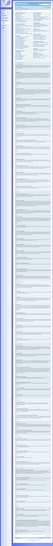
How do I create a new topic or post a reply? (22, 36)
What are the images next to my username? (22, 30)
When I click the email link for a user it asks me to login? (23, 33)
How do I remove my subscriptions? (38, 46)
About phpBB (39, 510)
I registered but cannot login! (19, 16)
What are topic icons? (18, 59)
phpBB (30, 161)
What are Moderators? (36, 14)
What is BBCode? (18, 51)
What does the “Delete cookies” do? (20, 21)
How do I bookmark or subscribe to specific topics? (41, 44)
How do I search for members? (38, 38)
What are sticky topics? (18, 57)
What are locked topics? (19, 58)
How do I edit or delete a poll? (19, 41)
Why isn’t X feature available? (37, 54)
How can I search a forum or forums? (39, 35)
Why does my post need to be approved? (21, 47)
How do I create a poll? (18, 39)
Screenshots (4, 20)
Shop (3, 13)
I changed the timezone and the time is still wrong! (23, 28)
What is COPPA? (18, 14)
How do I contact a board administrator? (39, 57)
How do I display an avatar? (19, 31)
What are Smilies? (18, 53)
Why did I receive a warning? (19, 44)
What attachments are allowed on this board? (40, 49)
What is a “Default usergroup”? (38, 19)
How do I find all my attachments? (38, 50)
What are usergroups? (36, 15)
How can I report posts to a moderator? (21, 45)
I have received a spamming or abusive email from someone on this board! (41, 26)
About (3, 27)
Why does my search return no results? (39, 36)
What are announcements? (19, 56)
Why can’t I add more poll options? (20, 40)
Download (4, 15)
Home (3, 10)
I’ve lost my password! (18, 19)
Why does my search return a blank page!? (39, 37)
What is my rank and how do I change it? (21, 32)
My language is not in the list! (19, 29)
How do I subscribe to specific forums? (39, 45)
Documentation (5, 18)
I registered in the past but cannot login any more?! (23, 18)
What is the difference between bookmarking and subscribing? (40, 43)
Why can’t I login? (18, 17)
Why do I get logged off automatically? (21, 20)
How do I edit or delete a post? (20, 37)
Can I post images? (18, 54)
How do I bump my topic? (19, 48)
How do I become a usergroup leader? (39, 17)
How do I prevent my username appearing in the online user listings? (23, 26)
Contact (3, 25)
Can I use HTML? (18, 52)
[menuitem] (20, 7)
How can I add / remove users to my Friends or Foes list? (41, 31)
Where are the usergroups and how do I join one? (40, 16)
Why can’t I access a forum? (19, 42)
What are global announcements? (20, 55)
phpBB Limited (38, 509)
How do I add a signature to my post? (21, 38)
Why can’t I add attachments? (19, 43)
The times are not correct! (19, 27)
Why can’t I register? (18, 15)
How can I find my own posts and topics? (39, 39)
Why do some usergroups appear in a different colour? (41, 18)
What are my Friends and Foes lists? (39, 30)
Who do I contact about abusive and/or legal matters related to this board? (41, 56)
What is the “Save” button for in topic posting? (22, 46)
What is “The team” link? (37, 20)
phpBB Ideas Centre (18, 516)
